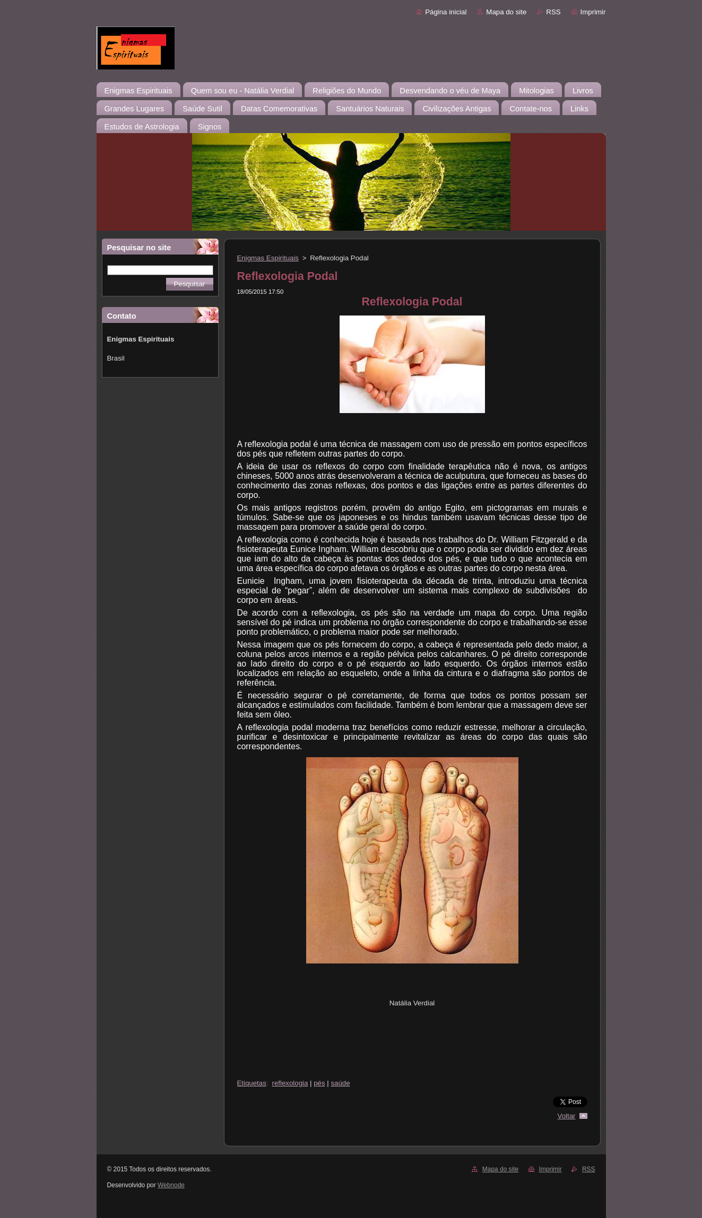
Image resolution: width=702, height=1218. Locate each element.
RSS (553, 12)
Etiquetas (251, 1083)
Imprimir (593, 12)
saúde (340, 1083)
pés (319, 1083)
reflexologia (290, 1083)
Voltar (567, 1116)
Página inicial (445, 12)
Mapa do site (506, 12)
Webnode (171, 1185)
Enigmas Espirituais (268, 258)
